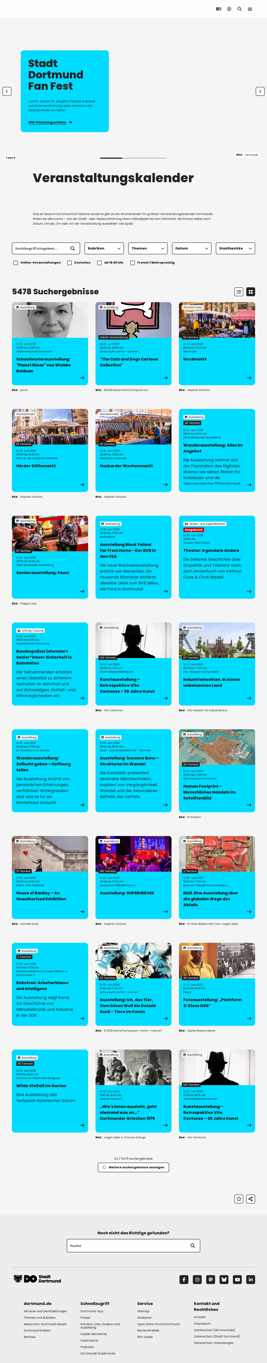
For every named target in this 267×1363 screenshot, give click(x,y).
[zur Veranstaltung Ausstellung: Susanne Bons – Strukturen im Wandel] (133, 770)
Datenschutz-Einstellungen (214, 1343)
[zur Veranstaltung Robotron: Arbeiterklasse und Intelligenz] (50, 984)
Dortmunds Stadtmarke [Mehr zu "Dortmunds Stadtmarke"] (97, 1353)
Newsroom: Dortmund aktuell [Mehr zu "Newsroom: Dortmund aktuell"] (45, 1324)
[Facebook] (183, 1279)
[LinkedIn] (250, 1279)
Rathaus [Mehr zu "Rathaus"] (30, 1337)
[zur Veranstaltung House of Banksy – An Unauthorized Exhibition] (50, 877)
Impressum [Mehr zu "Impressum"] (202, 1323)
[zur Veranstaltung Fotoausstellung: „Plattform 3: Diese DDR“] (217, 984)
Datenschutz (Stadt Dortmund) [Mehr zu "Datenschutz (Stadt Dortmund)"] (217, 1336)
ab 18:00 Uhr (111, 262)
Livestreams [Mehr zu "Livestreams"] (89, 1340)
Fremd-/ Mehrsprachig (152, 262)
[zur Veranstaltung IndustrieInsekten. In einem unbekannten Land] (217, 664)
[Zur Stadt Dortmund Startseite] (37, 8)
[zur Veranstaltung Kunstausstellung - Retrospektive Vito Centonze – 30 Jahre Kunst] (133, 664)
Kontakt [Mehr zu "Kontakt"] (200, 1317)
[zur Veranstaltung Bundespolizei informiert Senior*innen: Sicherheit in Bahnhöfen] (50, 664)
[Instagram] (197, 1279)
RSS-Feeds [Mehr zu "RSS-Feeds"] (145, 1337)
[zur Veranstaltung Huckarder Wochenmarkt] (133, 450)
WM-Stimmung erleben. (50, 122)
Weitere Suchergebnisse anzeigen (133, 1167)
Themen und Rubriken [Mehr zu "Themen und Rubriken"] (40, 1318)
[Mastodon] (210, 1279)
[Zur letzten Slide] (6, 91)
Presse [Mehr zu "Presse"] (85, 1318)
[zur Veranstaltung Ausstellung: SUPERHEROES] (133, 877)
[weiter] (260, 91)
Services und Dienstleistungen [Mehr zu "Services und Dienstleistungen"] (45, 1311)
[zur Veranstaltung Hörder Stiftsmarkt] (50, 450)
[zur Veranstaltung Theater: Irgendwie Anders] (217, 557)
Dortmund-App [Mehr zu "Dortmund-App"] (91, 1311)
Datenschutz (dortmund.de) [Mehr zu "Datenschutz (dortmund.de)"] (214, 1330)
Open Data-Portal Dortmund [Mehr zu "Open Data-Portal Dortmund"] (158, 1324)
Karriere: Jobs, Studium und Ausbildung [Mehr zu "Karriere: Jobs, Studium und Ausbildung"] (100, 1326)
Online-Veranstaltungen (37, 262)
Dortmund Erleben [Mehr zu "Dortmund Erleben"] (37, 1330)
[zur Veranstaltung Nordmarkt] (217, 343)
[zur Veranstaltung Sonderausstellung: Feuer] (50, 557)
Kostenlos (79, 262)
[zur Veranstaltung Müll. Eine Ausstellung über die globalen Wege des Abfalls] (217, 877)
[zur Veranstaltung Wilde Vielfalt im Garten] (50, 1091)
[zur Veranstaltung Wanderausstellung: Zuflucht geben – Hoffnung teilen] (50, 770)
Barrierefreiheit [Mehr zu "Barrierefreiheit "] (148, 1330)
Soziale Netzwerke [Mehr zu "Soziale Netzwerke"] (93, 1334)
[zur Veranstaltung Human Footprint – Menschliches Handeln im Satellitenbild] (217, 770)
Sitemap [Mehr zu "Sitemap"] (143, 1311)
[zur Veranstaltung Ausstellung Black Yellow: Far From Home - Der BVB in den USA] (133, 557)
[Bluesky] (224, 1279)
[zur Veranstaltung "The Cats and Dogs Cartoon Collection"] (133, 343)
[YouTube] (237, 1279)
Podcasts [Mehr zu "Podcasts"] (87, 1347)
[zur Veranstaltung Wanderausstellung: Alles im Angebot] (217, 450)
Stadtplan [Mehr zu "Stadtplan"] (144, 1318)
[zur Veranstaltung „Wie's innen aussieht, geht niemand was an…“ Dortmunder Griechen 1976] (133, 1091)
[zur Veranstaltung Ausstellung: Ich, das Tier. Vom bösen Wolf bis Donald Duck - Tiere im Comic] (133, 984)
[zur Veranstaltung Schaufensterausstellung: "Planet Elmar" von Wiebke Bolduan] (50, 343)
